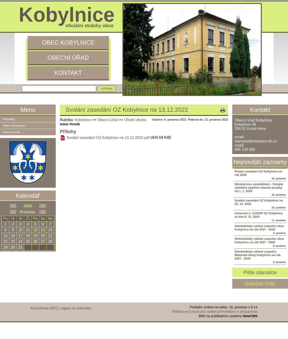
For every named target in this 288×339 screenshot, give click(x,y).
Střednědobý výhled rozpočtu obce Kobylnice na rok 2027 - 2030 (259, 227)
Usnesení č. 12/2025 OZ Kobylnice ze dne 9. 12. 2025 (259, 214)
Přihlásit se (180, 311)
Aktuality (9, 119)
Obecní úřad (68, 57)
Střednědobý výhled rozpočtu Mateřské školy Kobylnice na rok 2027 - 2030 (258, 255)
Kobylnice (83, 120)
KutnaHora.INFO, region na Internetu (61, 308)
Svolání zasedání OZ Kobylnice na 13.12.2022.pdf (108, 138)
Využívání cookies (204, 311)
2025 (28, 206)
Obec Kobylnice (68, 42)
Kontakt (68, 72)
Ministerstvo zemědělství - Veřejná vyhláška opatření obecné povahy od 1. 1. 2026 (259, 187)
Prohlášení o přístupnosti (238, 311)
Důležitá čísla (260, 283)
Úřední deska (135, 120)
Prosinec (28, 212)
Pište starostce (260, 272)
